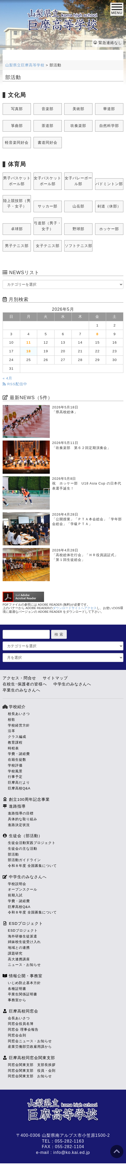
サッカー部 (47, 206)
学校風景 (15, 771)
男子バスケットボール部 (17, 181)
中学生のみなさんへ (72, 684)
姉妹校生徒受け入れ (24, 942)
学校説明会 (17, 884)
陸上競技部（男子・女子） (17, 204)
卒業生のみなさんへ (21, 690)
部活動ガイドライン (24, 860)
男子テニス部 (17, 246)
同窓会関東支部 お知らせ (30, 1076)
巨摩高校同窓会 (20, 1011)
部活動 (13, 854)
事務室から (17, 1000)
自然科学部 (109, 126)
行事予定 (15, 777)
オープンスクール (22, 889)
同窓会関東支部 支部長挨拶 (32, 1065)
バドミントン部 (109, 184)
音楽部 (47, 109)
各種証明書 (17, 989)
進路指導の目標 (21, 813)
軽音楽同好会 (17, 143)
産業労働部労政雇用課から (30, 1047)
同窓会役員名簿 (21, 1024)
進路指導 (14, 806)
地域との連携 (19, 948)
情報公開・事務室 (22, 976)
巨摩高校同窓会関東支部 (29, 1057)
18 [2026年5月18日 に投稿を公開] (28, 351)
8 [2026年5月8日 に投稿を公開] (97, 334)
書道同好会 (47, 143)
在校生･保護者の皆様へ (25, 684)
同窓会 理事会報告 (23, 1029)
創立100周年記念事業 (26, 799)
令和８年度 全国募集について (32, 866)
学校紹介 (14, 706)
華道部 (109, 109)
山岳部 (78, 206)
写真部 (17, 109)
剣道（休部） (109, 206)
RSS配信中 (15, 384)
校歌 (11, 720)
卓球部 (17, 229)
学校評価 (15, 765)
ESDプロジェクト (23, 923)
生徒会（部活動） (22, 835)
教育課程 (15, 742)
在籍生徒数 (17, 760)
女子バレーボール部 (78, 181)
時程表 (13, 748)
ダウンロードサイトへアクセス (75, 608)
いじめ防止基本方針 (24, 983)
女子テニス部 (47, 246)
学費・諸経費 (19, 754)
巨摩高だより (19, 782)
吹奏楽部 (78, 126)
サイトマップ (55, 678)
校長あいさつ (19, 714)
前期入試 (15, 895)
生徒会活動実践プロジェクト (32, 843)
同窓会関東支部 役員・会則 (32, 1071)
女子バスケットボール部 (47, 181)
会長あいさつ (19, 1018)
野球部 (78, 229)
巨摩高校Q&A (19, 788)
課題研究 (15, 953)
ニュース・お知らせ (24, 965)
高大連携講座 (19, 959)
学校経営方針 (19, 725)
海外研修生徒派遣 (22, 936)
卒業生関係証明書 (22, 994)
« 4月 (7, 378)
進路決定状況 (19, 825)
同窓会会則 (17, 1035)
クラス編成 (17, 737)
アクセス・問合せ (19, 678)
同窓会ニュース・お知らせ (30, 1041)
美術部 (78, 109)
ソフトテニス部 (78, 246)
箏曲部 (17, 126)
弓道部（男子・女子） (47, 226)
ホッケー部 (109, 229)
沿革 (11, 731)
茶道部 (47, 126)
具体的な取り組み (22, 819)
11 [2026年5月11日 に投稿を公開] (28, 342)
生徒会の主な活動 (22, 849)
